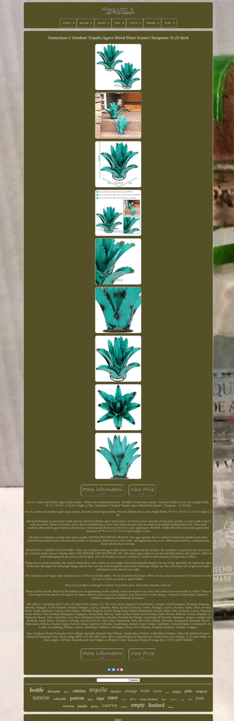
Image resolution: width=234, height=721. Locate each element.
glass (133, 699)
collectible (59, 699)
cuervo (109, 705)
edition (79, 690)
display (177, 691)
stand (157, 691)
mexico (116, 691)
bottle (37, 689)
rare (113, 697)
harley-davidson (148, 699)
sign (100, 698)
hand (182, 700)
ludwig (171, 707)
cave (167, 692)
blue (90, 699)
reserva (68, 706)
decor (66, 692)
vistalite (173, 699)
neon (124, 699)
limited (156, 705)
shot (190, 699)
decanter (54, 691)
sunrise (41, 697)
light (163, 699)
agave (124, 706)
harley (95, 706)
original (201, 691)
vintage (131, 691)
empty (138, 705)
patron (77, 698)
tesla (145, 690)
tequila (98, 689)
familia (82, 706)
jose (200, 698)
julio (188, 691)
